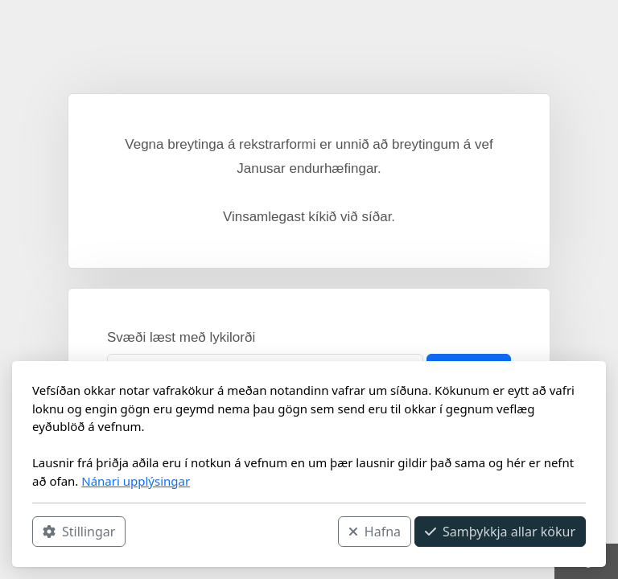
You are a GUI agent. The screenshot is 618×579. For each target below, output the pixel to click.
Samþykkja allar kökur (500, 531)
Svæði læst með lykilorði (181, 337)
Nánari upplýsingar (135, 481)
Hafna (374, 531)
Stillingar (79, 531)
